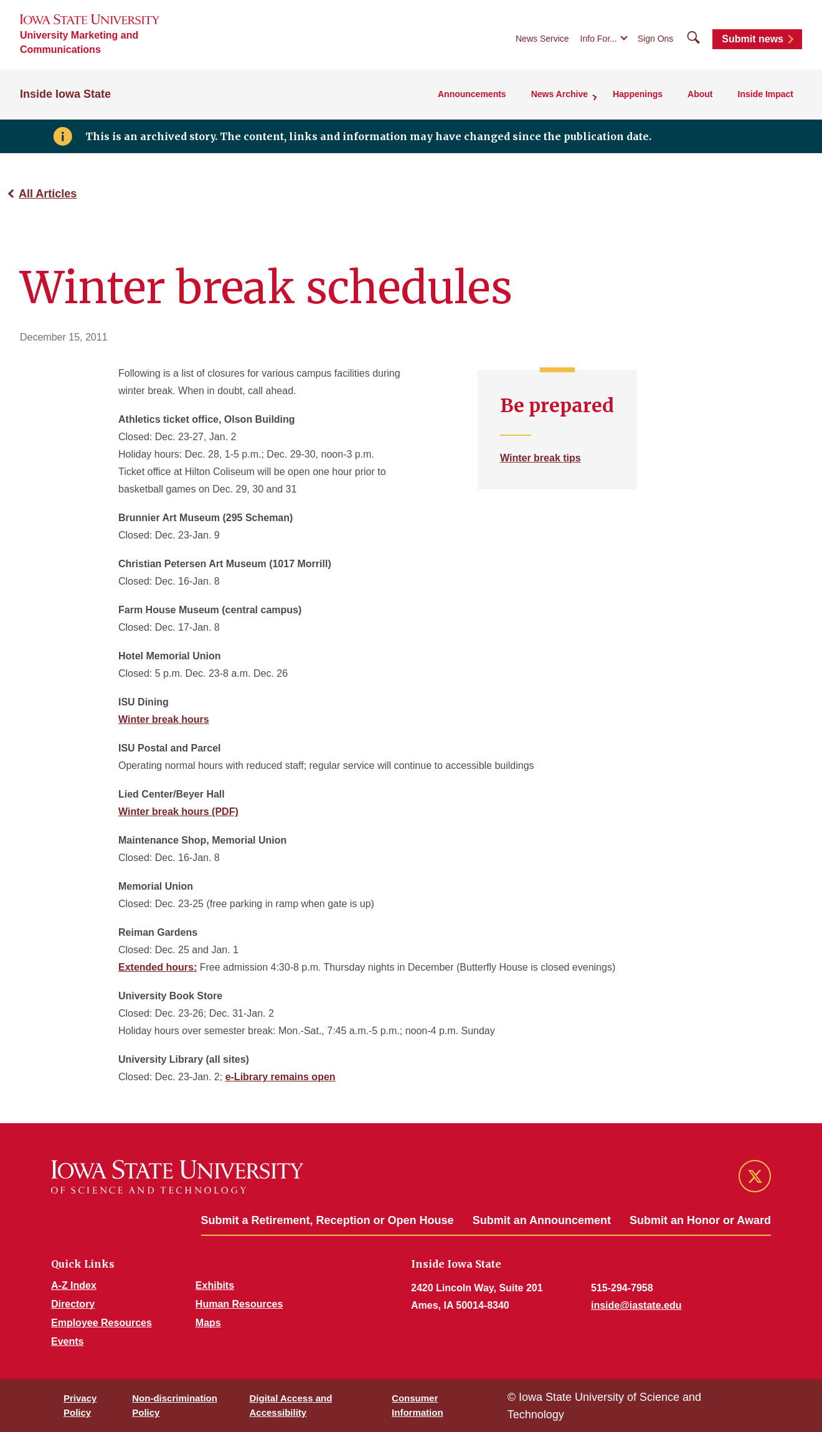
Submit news (752, 39)
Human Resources (239, 1304)
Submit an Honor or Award (700, 1220)
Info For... (598, 39)
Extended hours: (157, 967)
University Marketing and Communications (79, 42)
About (699, 94)
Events (67, 1341)
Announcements (472, 94)
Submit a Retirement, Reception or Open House (327, 1220)
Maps (208, 1322)
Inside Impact (765, 94)
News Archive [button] (559, 94)
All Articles (48, 193)
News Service (542, 39)
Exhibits (215, 1285)
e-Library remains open (280, 1077)
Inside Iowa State (65, 94)
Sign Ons (656, 39)
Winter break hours (163, 719)
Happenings (638, 94)
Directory (73, 1304)
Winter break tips (540, 458)
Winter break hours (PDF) (178, 811)
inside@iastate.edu (636, 1305)
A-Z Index (74, 1285)
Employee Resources (101, 1322)
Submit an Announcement (542, 1220)
